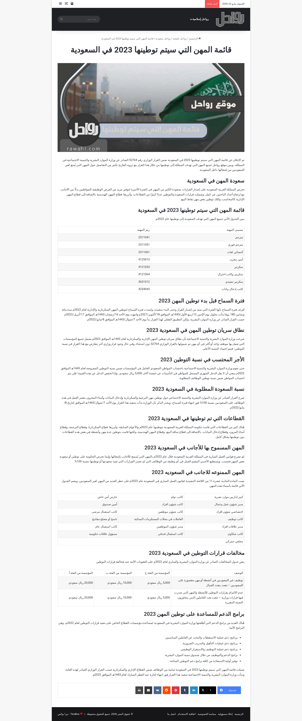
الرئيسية (195, 38)
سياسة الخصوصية (207, 714)
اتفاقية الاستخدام (186, 714)
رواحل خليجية (180, 38)
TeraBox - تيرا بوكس (68, 714)
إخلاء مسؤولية (225, 714)
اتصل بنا (171, 714)
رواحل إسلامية (200, 19)
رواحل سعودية (162, 38)
